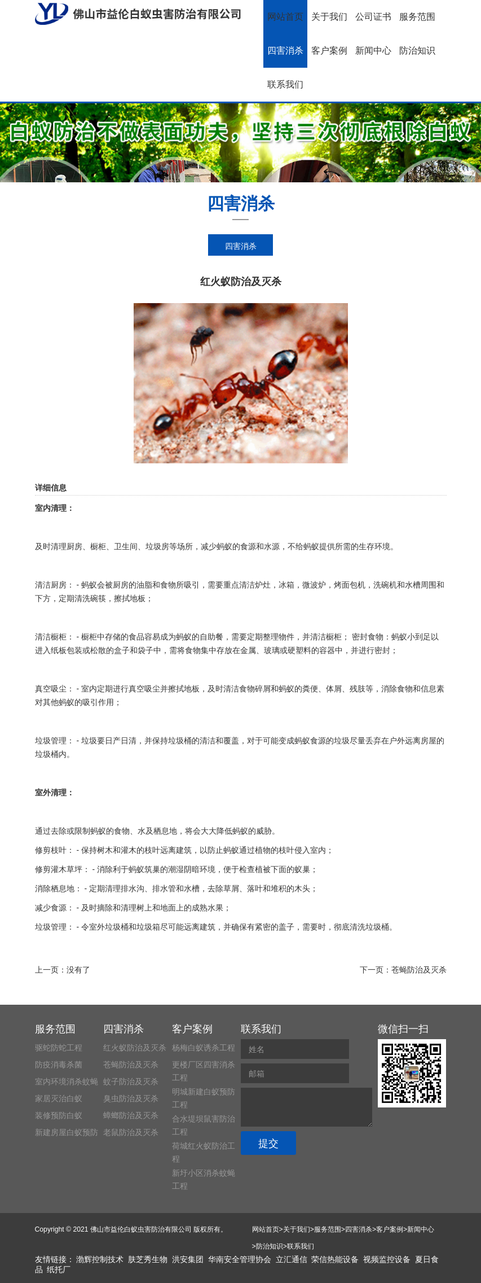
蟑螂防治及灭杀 (130, 1115)
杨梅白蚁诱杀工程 (203, 1047)
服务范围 (417, 16)
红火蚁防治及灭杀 (134, 1047)
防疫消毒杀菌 (58, 1064)
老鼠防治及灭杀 (130, 1132)
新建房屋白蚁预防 (66, 1132)
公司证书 (373, 16)
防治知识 (417, 50)
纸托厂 (58, 1269)
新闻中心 (373, 50)
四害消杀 (285, 50)
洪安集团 (188, 1259)
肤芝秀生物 (147, 1259)
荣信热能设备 (335, 1259)
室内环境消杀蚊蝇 (66, 1081)
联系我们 (285, 84)
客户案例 (329, 50)
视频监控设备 (387, 1259)
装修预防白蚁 (58, 1115)
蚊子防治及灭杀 (130, 1081)
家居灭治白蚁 (58, 1098)
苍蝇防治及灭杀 (419, 969)
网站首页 (285, 16)
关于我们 (329, 16)
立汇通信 (291, 1259)
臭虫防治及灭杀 (130, 1098)
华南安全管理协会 (239, 1259)
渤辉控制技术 (99, 1259)
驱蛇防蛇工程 (58, 1047)
